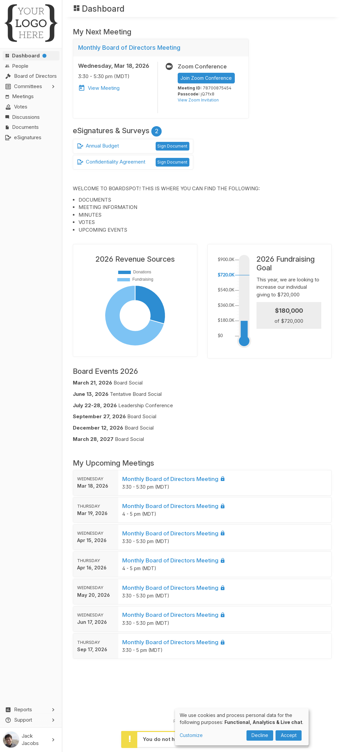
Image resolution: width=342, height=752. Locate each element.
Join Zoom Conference (206, 78)
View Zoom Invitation (198, 99)
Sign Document (172, 146)
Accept (289, 735)
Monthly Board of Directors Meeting (173, 500)
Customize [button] (191, 735)
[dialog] (242, 726)
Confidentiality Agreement (111, 162)
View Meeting (99, 87)
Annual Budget (98, 146)
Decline (259, 735)
